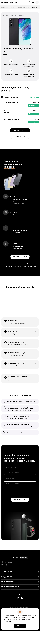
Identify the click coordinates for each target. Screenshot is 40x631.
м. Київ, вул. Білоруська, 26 (20, 607)
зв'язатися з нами (20, 500)
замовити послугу (20, 130)
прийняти (20, 626)
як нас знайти (20, 136)
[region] (20, 110)
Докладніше (7, 621)
